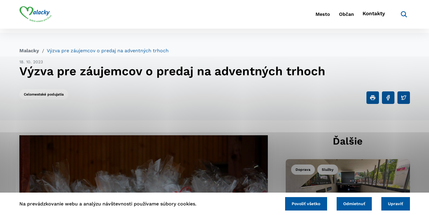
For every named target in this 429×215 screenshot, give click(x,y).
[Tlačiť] (372, 97)
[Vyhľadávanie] (401, 16)
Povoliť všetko (297, 203)
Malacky (29, 50)
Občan (339, 16)
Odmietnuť (349, 203)
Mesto (309, 16)
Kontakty (372, 16)
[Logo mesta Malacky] (35, 16)
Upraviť (394, 203)
